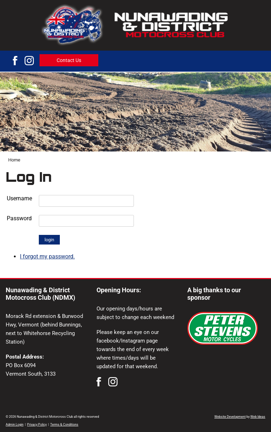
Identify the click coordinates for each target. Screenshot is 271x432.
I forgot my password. (47, 256)
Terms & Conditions (64, 424)
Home (14, 160)
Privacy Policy (37, 424)
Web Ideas (257, 416)
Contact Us (69, 60)
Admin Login (15, 424)
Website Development (230, 416)
